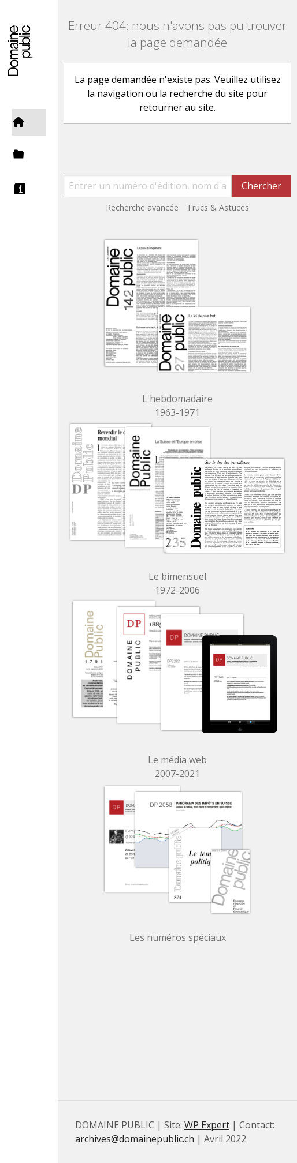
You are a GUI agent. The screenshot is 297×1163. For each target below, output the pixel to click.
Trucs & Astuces (218, 207)
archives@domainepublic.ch (134, 1138)
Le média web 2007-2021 (177, 766)
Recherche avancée (142, 207)
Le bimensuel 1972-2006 (177, 583)
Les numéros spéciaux (177, 937)
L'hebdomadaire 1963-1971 (177, 405)
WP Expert (206, 1125)
